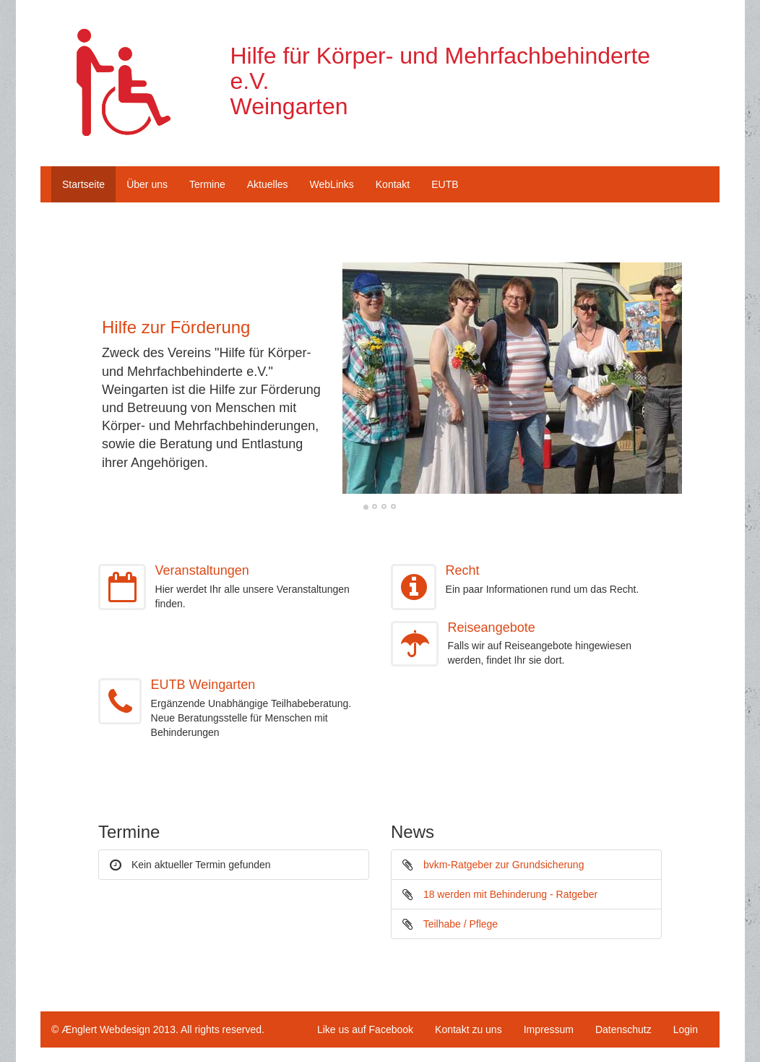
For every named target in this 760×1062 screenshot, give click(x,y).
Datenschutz (623, 1029)
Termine (207, 184)
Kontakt (393, 184)
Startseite (83, 184)
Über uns (147, 184)
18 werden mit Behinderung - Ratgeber (510, 894)
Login (685, 1029)
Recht (463, 570)
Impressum (549, 1029)
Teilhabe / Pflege (460, 924)
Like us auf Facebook (365, 1029)
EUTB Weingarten (203, 684)
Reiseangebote (491, 627)
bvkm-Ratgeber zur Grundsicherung (503, 864)
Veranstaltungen (202, 570)
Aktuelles (267, 184)
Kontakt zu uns (468, 1029)
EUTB (444, 184)
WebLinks (332, 184)
